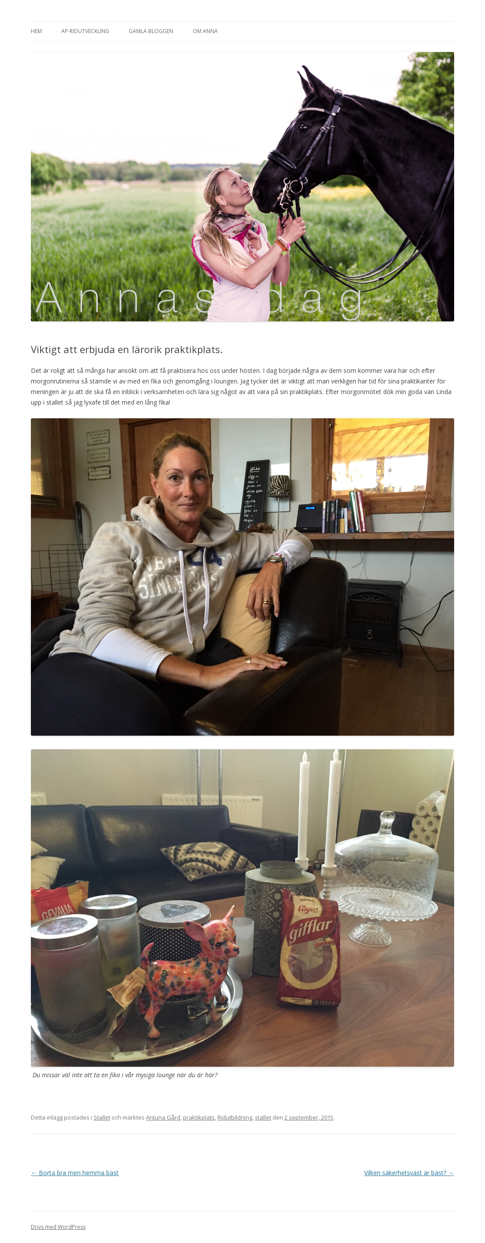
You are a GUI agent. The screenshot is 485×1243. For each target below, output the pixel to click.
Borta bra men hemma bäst (75, 1173)
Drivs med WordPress (58, 1227)
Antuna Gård (163, 1117)
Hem (36, 31)
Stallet (101, 1117)
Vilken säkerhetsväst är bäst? (409, 1173)
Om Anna (205, 31)
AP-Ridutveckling (85, 31)
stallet (263, 1117)
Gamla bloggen (151, 31)
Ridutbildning (234, 1117)
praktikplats (199, 1117)
